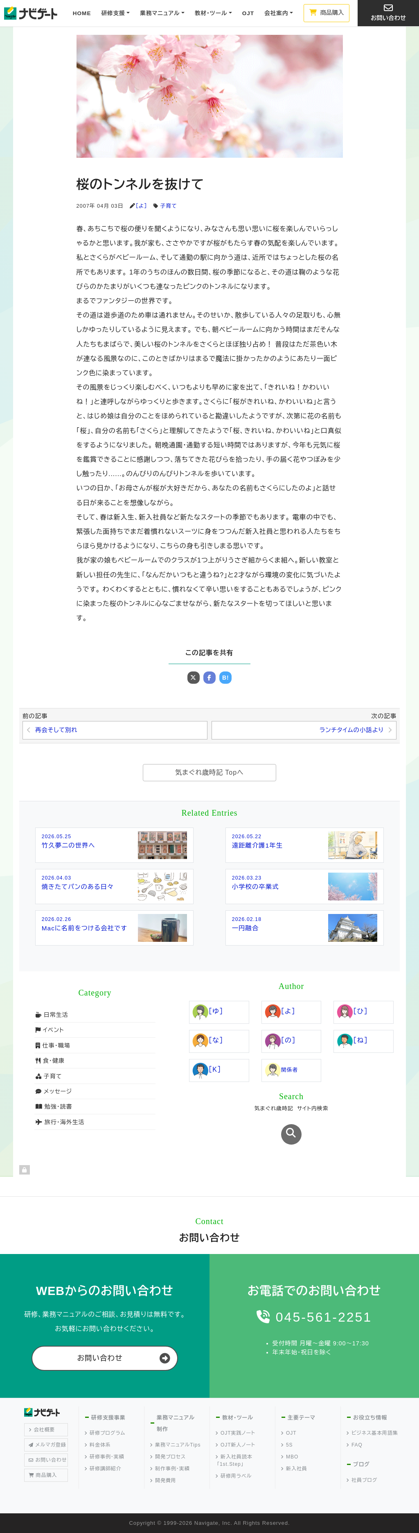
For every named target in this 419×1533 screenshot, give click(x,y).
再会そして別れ (56, 730)
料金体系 (98, 1445)
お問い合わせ (388, 12)
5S (287, 1445)
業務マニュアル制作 (176, 1424)
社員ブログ (362, 1480)
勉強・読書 (54, 1106)
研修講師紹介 (103, 1469)
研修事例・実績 (104, 1457)
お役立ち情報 (370, 1418)
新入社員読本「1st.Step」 (234, 1460)
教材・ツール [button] (211, 13)
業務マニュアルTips (175, 1445)
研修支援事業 (108, 1418)
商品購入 (326, 12)
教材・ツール (237, 1418)
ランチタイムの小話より (352, 730)
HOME (82, 13)
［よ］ (141, 206)
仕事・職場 (53, 1045)
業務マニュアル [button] (160, 13)
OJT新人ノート (235, 1445)
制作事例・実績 (170, 1469)
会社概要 (42, 1430)
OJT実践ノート (235, 1433)
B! (225, 677)
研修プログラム (105, 1433)
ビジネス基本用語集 (372, 1433)
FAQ (355, 1445)
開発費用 (163, 1480)
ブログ (361, 1464)
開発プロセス (168, 1457)
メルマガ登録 (47, 1445)
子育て (168, 206)
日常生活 (52, 1014)
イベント (50, 1030)
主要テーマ (301, 1418)
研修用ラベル (234, 1476)
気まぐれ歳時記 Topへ (209, 772)
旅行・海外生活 (60, 1122)
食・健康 (50, 1060)
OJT (248, 13)
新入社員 (294, 1469)
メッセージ (54, 1091)
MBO (290, 1457)
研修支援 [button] (113, 13)
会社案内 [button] (276, 13)
